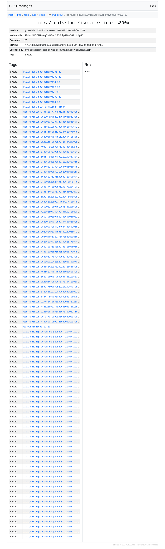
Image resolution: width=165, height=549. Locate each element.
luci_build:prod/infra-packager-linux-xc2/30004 (54, 496)
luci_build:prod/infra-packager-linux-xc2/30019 (54, 421)
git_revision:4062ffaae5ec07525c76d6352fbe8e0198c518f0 (59, 146)
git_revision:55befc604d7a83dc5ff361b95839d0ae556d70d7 (59, 276)
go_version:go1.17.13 (36, 326)
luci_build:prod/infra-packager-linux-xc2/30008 (54, 476)
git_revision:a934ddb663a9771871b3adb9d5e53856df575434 (59, 236)
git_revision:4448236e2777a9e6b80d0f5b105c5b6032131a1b (59, 306)
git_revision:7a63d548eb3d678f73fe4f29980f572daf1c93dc (59, 281)
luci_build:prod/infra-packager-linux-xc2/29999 (54, 521)
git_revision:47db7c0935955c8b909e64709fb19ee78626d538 (59, 251)
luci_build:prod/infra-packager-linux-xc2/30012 (54, 456)
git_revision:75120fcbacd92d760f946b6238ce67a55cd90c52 (59, 116)
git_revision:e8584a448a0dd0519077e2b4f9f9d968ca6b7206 (59, 186)
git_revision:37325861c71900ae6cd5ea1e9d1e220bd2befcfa (59, 291)
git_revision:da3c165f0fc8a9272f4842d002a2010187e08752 (59, 141)
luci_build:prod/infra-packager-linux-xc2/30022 (54, 406)
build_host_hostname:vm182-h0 (42, 76)
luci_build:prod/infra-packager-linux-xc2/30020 (54, 416)
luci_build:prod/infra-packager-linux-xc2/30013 (54, 451)
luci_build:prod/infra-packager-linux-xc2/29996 (54, 536)
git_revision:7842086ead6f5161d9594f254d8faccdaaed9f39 (59, 136)
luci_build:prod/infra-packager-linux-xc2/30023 (54, 401)
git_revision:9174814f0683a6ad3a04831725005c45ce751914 (59, 301)
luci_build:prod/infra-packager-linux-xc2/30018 (54, 426)
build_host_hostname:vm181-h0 (42, 71)
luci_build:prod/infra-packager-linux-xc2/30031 (54, 366)
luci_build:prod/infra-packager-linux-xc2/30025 (54, 396)
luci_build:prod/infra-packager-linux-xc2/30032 (54, 361)
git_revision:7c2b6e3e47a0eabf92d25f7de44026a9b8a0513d (59, 241)
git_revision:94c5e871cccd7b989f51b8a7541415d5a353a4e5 (59, 126)
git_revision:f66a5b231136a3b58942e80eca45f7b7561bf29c (59, 176)
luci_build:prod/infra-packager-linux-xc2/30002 (54, 506)
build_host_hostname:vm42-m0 (41, 81)
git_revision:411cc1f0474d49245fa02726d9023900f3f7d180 (59, 211)
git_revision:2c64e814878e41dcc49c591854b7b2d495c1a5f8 (59, 166)
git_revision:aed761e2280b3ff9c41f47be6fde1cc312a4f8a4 (59, 201)
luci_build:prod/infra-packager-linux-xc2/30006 (54, 486)
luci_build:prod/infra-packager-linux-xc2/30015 (54, 441)
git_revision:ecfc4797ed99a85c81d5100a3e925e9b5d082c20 (59, 316)
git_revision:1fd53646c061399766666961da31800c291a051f (59, 191)
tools (26, 15)
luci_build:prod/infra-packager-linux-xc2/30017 (54, 431)
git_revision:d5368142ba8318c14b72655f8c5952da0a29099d (59, 266)
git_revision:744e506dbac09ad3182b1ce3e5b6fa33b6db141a (59, 161)
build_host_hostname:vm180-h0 (42, 96)
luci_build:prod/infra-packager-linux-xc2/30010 (54, 466)
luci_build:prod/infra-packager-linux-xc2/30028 (54, 381)
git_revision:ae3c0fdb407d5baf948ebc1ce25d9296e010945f (59, 221)
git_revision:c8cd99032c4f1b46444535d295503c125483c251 (59, 226)
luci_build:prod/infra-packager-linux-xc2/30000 (54, 516)
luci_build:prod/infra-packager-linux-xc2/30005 (54, 491)
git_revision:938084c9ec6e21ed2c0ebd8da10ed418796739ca (59, 171)
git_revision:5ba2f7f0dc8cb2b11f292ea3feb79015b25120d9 (59, 286)
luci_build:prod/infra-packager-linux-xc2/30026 (54, 391)
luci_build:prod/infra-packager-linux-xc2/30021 (54, 411)
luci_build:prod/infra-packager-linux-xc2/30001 (54, 511)
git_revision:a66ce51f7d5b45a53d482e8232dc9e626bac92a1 (59, 256)
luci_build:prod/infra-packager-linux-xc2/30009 (54, 471)
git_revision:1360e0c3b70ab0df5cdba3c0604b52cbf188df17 (59, 151)
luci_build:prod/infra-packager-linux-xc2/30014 (54, 446)
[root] (11, 15)
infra (19, 15)
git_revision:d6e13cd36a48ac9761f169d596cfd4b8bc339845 (59, 246)
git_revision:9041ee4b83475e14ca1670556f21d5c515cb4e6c (59, 231)
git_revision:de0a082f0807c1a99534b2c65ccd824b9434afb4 (59, 206)
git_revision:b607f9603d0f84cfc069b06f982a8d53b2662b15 (59, 216)
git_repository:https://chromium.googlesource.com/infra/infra (64, 111)
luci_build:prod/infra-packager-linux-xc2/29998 (54, 526)
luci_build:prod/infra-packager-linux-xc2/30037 (54, 336)
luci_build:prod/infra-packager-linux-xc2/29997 (54, 531)
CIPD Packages (20, 6)
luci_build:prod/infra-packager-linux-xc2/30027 (54, 386)
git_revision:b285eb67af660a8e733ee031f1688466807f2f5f (59, 311)
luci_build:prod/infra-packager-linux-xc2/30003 (54, 501)
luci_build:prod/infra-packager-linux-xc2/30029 (54, 376)
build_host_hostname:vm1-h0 (40, 91)
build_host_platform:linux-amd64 (44, 106)
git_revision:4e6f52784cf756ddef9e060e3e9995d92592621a (59, 271)
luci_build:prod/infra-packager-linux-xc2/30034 (54, 351)
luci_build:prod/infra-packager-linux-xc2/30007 (54, 481)
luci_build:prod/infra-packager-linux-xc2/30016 (54, 436)
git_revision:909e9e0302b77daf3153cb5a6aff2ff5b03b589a (59, 121)
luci (34, 15)
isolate (42, 15)
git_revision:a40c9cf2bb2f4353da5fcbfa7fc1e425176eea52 (59, 181)
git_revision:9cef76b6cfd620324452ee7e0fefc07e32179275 (59, 131)
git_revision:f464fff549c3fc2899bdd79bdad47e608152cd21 (59, 296)
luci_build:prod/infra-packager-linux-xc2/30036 (54, 341)
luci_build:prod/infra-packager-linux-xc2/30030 (54, 371)
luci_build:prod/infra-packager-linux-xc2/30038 (54, 331)
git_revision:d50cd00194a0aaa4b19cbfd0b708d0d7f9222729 (59, 261)
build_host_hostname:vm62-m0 (41, 101)
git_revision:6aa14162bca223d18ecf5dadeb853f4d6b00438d (59, 196)
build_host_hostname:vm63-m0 (41, 86)
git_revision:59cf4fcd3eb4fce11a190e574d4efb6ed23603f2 (59, 156)
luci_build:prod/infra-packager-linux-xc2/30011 (54, 461)
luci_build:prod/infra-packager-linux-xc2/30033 (54, 356)
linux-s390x (56, 15)
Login (153, 6)
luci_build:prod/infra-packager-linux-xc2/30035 (54, 346)
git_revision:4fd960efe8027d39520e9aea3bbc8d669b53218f (59, 321)
